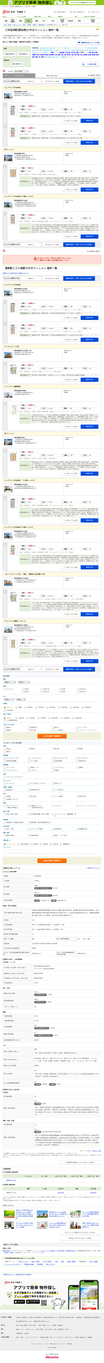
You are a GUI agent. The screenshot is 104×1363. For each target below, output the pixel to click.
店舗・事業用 (71, 1261)
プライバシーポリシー (37, 1344)
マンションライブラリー (13, 1264)
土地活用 (26, 1333)
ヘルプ (46, 1344)
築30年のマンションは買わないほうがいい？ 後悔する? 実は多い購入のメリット (58, 1214)
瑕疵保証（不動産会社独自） (15, 822)
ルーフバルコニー (12, 770)
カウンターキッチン (12, 758)
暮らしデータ (50, 1264)
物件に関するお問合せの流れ (67, 1317)
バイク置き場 (59, 790)
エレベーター (83, 727)
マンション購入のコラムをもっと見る (81, 1232)
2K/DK (63, 689)
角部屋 (8, 730)
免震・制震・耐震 (12, 814)
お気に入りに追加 (52, 81)
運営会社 (69, 1344)
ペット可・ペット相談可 (47, 1251)
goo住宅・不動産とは (22, 1317)
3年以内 (29, 707)
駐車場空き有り (35, 790)
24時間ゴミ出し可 (12, 799)
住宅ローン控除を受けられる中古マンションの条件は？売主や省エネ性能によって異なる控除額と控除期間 (24, 1214)
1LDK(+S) (46, 689)
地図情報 (89, 1337)
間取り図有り (10, 835)
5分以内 (32, 718)
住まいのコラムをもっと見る (81, 1238)
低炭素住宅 (58, 829)
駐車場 (54, 1325)
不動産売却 (19, 1333)
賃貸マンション (46, 1325)
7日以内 (55, 844)
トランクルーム (59, 767)
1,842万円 (93, 1192)
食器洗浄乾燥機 (11, 761)
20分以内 (78, 718)
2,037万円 (60, 1192)
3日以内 (45, 844)
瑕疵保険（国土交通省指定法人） (41, 822)
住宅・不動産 (93, 1261)
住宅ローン (68, 1329)
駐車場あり (34, 727)
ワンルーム (9, 689)
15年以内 (64, 707)
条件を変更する (17, 64)
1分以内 (21, 718)
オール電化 (34, 761)
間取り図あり (7, 1251)
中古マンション (23, 1261)
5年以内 (40, 707)
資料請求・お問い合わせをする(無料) (79, 81)
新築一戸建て (36, 1261)
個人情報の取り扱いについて (24, 1321)
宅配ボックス (34, 767)
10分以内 (54, 718)
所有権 (8, 796)
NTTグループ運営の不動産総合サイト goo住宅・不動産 (19, 6)
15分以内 (66, 718)
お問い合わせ (53, 1344)
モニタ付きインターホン (38, 783)
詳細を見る (89, 120)
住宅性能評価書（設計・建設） (40, 814)
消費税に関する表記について (41, 1321)
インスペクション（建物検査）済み (65, 815)
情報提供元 (79, 1317)
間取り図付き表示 (52, 76)
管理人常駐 (82, 796)
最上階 (57, 748)
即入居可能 (60, 1251)
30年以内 (10, 710)
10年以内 (52, 707)
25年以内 (88, 707)
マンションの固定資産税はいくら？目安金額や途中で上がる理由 (90, 1214)
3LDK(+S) (46, 691)
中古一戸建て (47, 1261)
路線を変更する (10, 54)
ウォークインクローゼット (14, 777)
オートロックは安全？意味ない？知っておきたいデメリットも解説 (24, 1225)
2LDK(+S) (83, 689)
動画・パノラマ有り (61, 835)
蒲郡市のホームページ (94, 868)
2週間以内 (66, 844)
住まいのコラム (69, 1337)
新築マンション (20, 1329)
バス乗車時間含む (12, 720)
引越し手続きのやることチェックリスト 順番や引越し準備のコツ (91, 1225)
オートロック (10, 783)
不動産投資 (60, 1329)
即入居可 (33, 730)
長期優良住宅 (83, 829)
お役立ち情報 (5, 1337)
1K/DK (27, 689)
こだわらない (11, 844)
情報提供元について (8, 1274)
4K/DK (63, 691)
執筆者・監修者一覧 (80, 1337)
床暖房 (81, 767)
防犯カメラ (58, 783)
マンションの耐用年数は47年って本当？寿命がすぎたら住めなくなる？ (57, 1225)
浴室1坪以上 (83, 761)
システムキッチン (36, 758)
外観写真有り (34, 835)
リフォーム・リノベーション (88, 730)
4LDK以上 (83, 691)
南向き (57, 727)
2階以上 (8, 727)
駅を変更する (23, 54)
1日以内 (35, 844)
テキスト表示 (19, 76)
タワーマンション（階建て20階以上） (12, 806)
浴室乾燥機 (58, 761)
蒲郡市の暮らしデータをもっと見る (81, 1162)
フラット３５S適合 (36, 829)
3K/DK (27, 691)
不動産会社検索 (29, 1264)
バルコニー (34, 770)
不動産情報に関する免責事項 (23, 1274)
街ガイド (61, 1337)
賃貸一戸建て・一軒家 (35, 1325)
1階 (7, 748)
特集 (17, 1337)
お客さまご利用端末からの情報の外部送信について (43, 1317)
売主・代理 (9, 829)
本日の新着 (24, 844)
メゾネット (58, 806)
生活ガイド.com (97, 1151)
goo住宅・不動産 (6, 1317)
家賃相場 (40, 1264)
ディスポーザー (84, 758)
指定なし (10, 707)
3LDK (12, 1252)
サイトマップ (62, 1344)
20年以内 (76, 707)
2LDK (6, 1252)
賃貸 (62, 1261)
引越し (22, 1337)
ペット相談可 (59, 730)
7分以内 (43, 718)
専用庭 (57, 770)
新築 (20, 707)
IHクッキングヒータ (61, 758)
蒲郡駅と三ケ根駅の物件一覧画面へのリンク (16, 273)
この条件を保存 (91, 64)
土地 (56, 1261)
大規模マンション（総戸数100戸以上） (37, 806)
